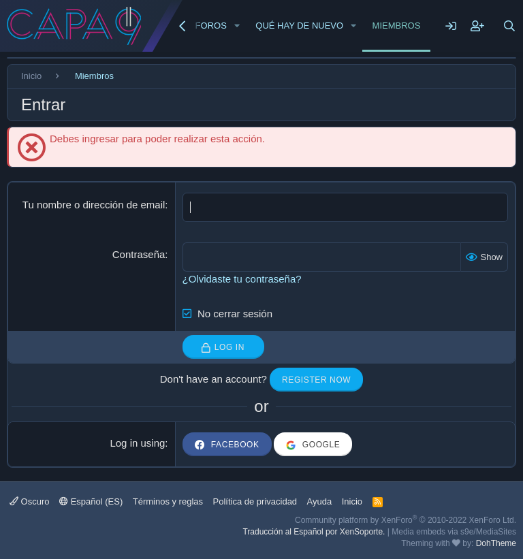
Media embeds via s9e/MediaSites (454, 532)
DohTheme (496, 542)
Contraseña (138, 254)
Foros (211, 25)
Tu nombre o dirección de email (93, 204)
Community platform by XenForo (405, 520)
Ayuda (319, 501)
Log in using (137, 443)
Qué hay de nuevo (299, 25)
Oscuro (30, 501)
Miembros (397, 25)
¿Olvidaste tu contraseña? (242, 279)
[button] (237, 26)
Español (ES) (91, 501)
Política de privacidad (255, 501)
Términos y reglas (168, 501)
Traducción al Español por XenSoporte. (313, 532)
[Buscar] (509, 26)
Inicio (352, 501)
